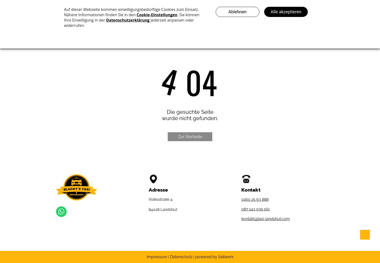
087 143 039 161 (255, 209)
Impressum (157, 257)
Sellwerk (225, 257)
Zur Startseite (190, 136)
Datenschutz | (182, 257)
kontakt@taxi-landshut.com (265, 219)
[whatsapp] (61, 212)
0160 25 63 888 (255, 199)
